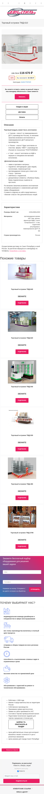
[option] (22, 49)
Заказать (22, 97)
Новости (22, 771)
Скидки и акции (22, 107)
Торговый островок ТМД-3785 (22, 533)
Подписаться (21, 781)
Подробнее (22, 303)
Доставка (21, 112)
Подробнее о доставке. (17, 251)
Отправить (35, 589)
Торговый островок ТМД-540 (22, 387)
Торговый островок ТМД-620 (22, 338)
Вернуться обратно (10, 750)
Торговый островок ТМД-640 (22, 289)
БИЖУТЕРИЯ (26, 82)
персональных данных (11, 593)
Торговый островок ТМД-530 (22, 435)
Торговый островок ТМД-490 (22, 484)
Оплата (22, 117)
